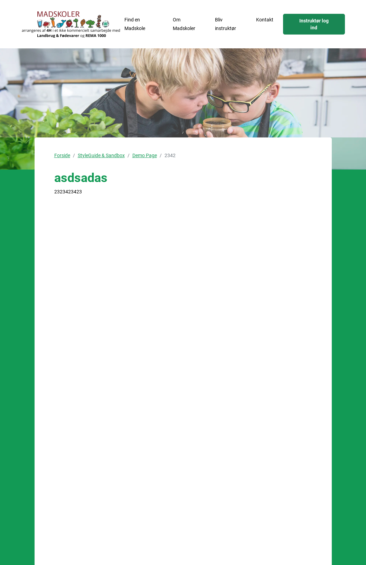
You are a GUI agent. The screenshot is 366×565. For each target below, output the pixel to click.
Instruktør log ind (314, 24)
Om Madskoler (184, 24)
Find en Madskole (134, 24)
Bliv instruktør (225, 24)
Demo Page (144, 155)
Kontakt (264, 19)
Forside (62, 155)
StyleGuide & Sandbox (101, 155)
